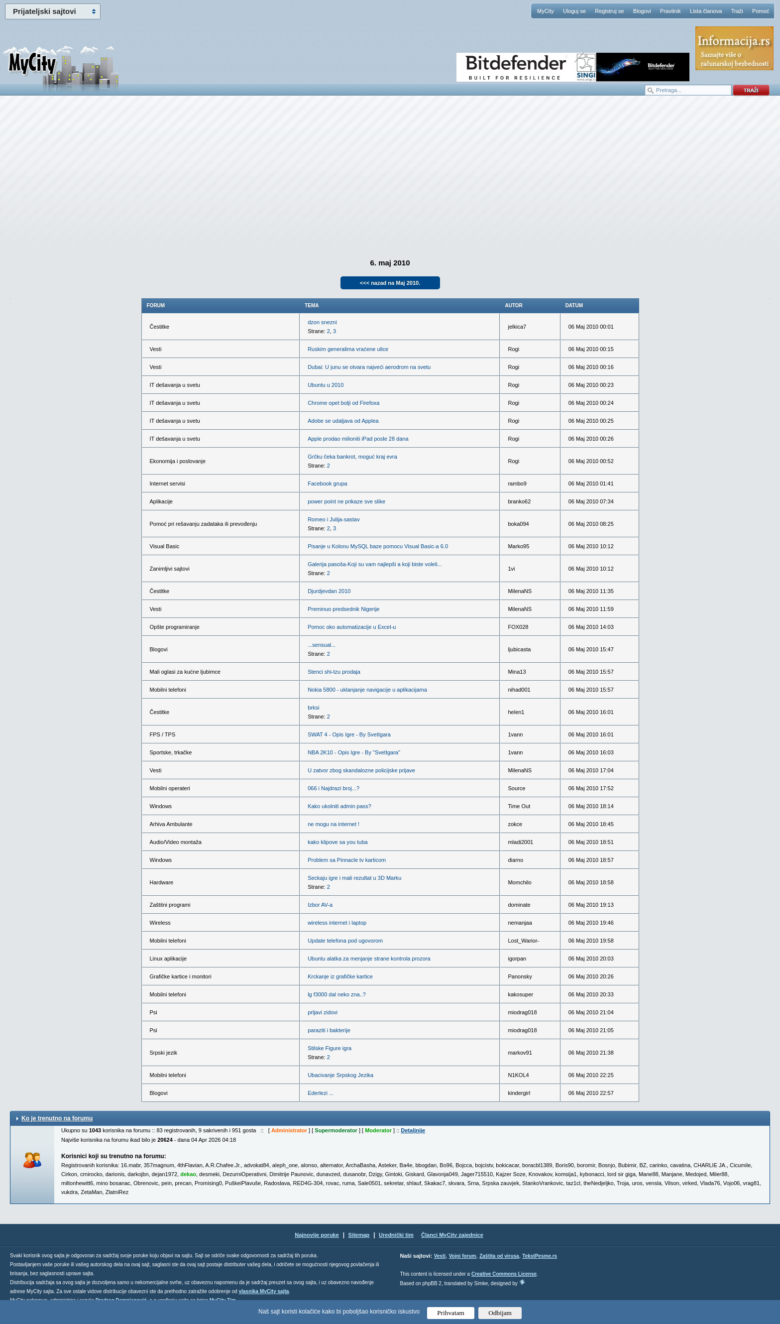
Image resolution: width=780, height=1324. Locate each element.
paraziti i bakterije (329, 1030)
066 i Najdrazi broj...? (333, 788)
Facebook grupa (327, 483)
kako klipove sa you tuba (337, 842)
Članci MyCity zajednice (452, 1235)
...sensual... (321, 645)
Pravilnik (670, 11)
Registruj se (609, 11)
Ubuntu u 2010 (325, 385)
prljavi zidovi (322, 1012)
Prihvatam (450, 1313)
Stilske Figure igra (329, 1048)
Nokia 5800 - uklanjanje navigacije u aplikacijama (367, 690)
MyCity (545, 11)
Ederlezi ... (321, 1093)
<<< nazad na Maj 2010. (390, 283)
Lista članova (706, 11)
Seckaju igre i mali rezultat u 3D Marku (354, 878)
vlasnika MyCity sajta (264, 1291)
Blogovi (642, 11)
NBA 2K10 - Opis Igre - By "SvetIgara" (354, 752)
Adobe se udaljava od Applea (343, 421)
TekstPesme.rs (539, 1256)
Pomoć (760, 11)
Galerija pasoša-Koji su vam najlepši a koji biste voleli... (375, 564)
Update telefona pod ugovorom (345, 941)
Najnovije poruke (317, 1235)
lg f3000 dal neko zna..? (337, 994)
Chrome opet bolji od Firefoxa (343, 403)
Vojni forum (462, 1256)
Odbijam (500, 1313)
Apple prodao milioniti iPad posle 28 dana (358, 439)
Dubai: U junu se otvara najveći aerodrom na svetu (369, 367)
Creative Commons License (504, 1274)
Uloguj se (574, 11)
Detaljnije (413, 1130)
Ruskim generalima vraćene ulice (348, 349)
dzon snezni (322, 322)
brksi (313, 708)
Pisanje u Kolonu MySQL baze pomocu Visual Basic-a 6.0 (378, 546)
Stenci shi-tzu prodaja (334, 672)
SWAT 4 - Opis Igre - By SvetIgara (349, 734)
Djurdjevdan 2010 (329, 591)
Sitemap (359, 1235)
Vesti (440, 1256)
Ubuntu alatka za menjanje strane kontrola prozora (369, 959)
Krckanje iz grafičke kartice (340, 976)
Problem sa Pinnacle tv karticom (347, 860)
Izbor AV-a (320, 905)
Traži (737, 11)
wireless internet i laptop (337, 923)
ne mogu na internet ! (333, 824)
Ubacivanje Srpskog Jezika (340, 1075)
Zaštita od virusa (499, 1256)
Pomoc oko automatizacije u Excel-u (352, 627)
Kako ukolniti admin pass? (339, 806)
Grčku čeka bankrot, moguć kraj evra (352, 457)
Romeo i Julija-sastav (334, 519)
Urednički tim (396, 1235)
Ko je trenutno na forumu (57, 1118)
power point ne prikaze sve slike (346, 501)
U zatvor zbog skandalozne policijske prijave (361, 770)
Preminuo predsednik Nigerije (343, 609)
